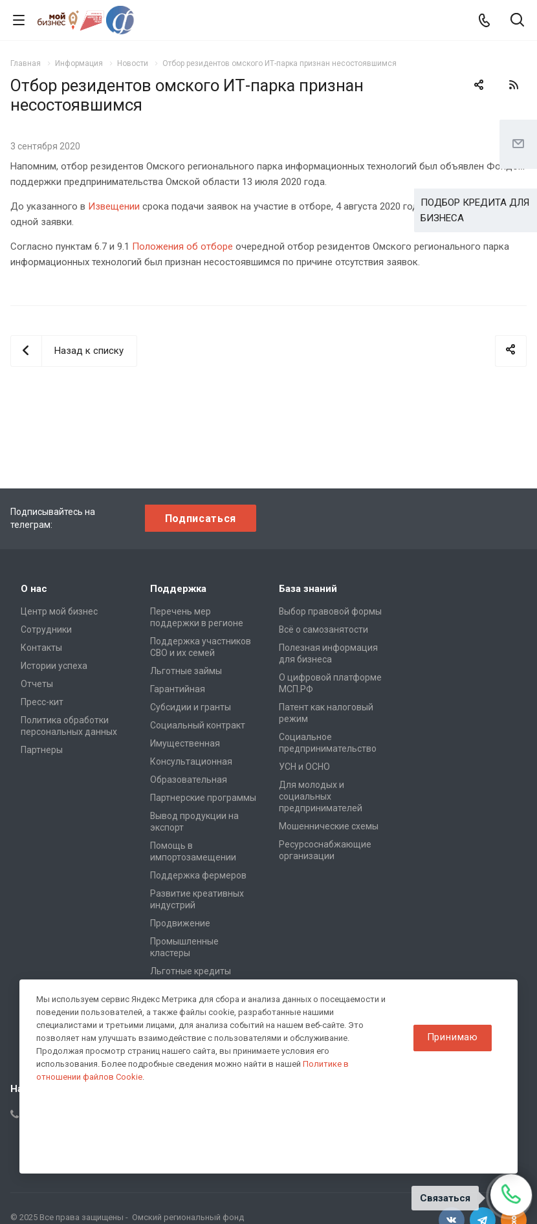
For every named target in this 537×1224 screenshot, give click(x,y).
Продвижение (180, 923)
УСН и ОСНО (304, 766)
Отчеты (37, 684)
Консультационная (191, 761)
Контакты (41, 647)
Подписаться (201, 518)
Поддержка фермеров (198, 875)
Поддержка (178, 589)
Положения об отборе (182, 246)
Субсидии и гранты (190, 707)
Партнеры (42, 750)
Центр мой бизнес (59, 611)
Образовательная (188, 779)
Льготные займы (186, 671)
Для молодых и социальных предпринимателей (320, 796)
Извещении (114, 206)
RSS (514, 85)
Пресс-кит (42, 702)
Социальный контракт (197, 725)
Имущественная (185, 743)
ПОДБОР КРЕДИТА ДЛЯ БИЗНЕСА (475, 210)
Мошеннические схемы (328, 826)
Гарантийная (177, 689)
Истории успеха (54, 666)
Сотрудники (46, 629)
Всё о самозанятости (323, 629)
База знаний (308, 589)
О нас (34, 589)
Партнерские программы (203, 797)
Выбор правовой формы (330, 611)
